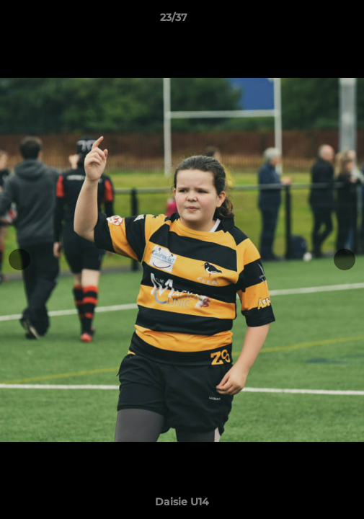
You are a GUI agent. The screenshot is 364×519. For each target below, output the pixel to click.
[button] (312, 20)
